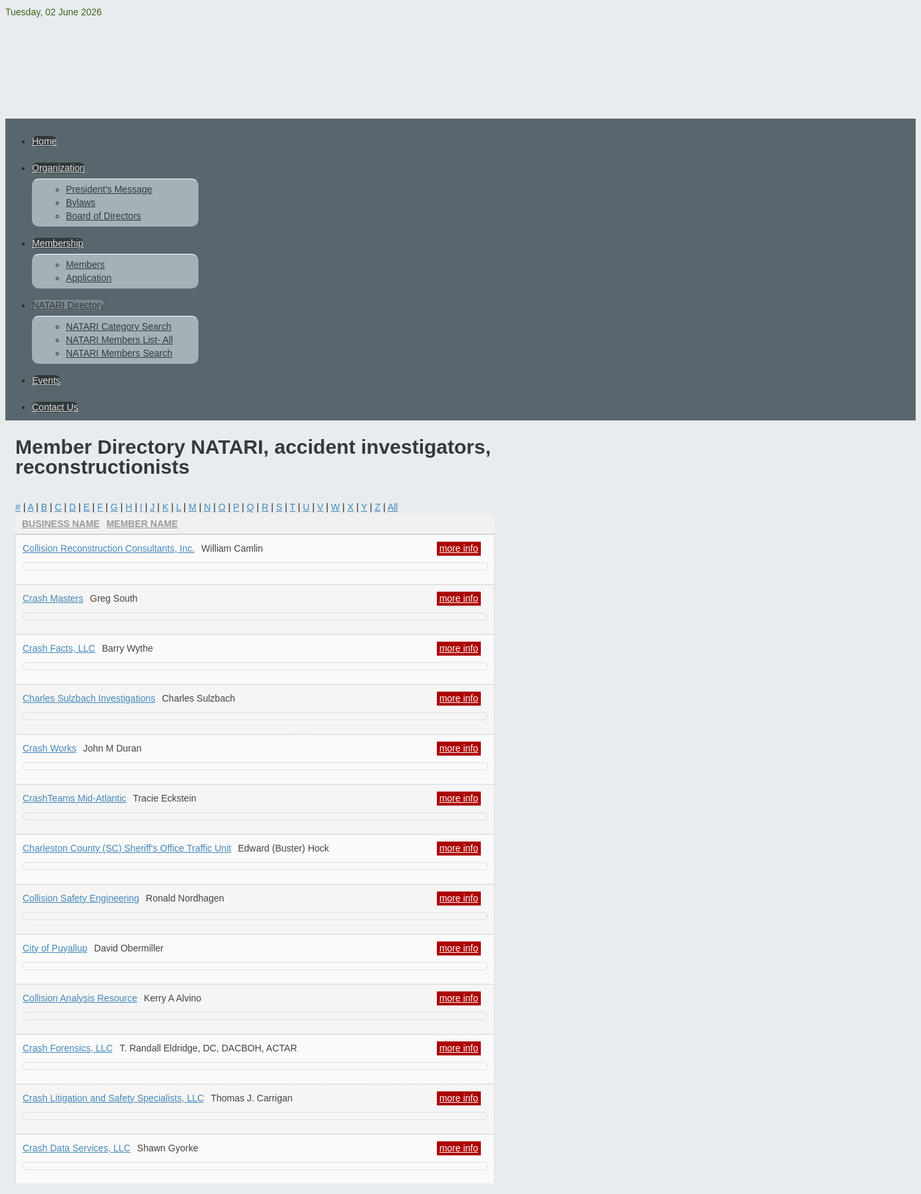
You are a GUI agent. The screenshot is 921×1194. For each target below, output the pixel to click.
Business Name (61, 523)
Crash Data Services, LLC (77, 1148)
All (393, 507)
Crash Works (50, 748)
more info (459, 548)
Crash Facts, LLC (59, 648)
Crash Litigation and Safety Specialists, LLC (113, 1098)
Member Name (142, 523)
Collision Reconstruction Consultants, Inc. (108, 548)
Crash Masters (53, 598)
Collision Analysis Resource (80, 998)
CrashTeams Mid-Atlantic (75, 798)
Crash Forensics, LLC (68, 1048)
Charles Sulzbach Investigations (89, 698)
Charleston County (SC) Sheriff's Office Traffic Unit (127, 848)
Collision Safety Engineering (81, 898)
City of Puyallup (55, 948)
